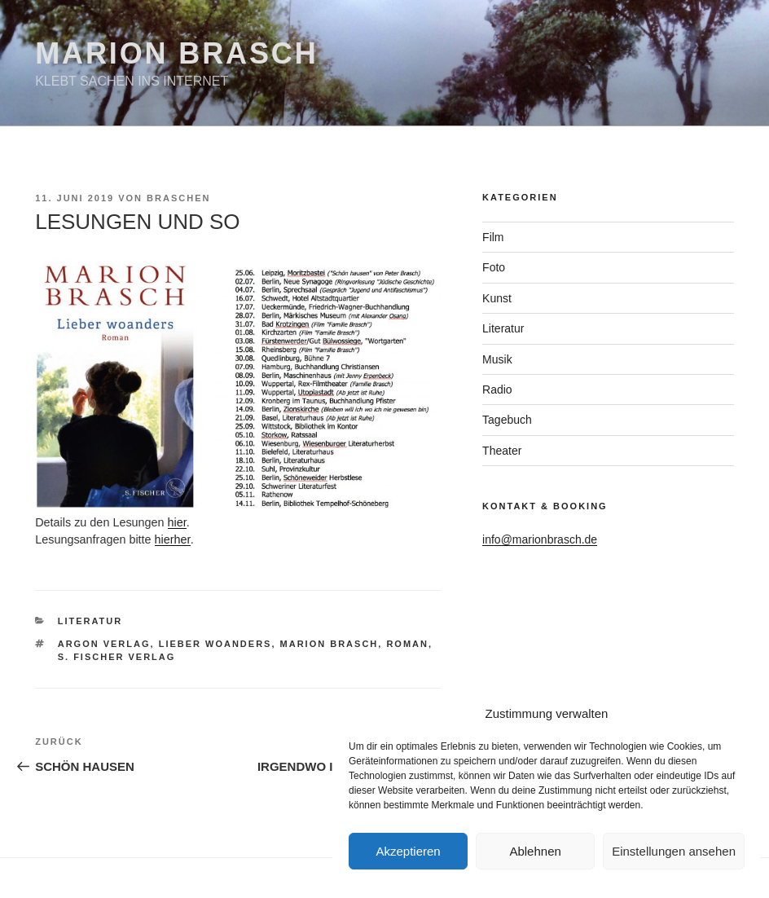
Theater (501, 450)
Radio (497, 389)
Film (492, 237)
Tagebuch (507, 419)
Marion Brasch (176, 53)
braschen (178, 198)
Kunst (497, 298)
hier (177, 522)
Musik (497, 359)
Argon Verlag (104, 644)
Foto (493, 267)
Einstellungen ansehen (674, 851)
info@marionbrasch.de (539, 539)
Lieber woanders (215, 644)
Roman (407, 644)
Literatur (90, 621)
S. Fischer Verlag (117, 657)
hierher (173, 539)
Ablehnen (534, 851)
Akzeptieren (408, 851)
